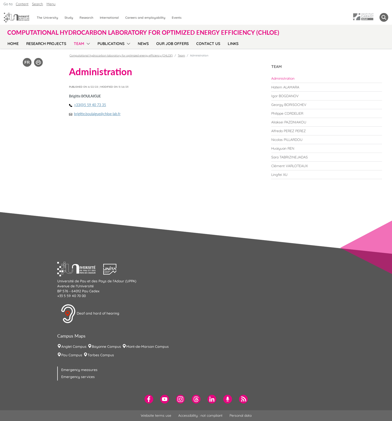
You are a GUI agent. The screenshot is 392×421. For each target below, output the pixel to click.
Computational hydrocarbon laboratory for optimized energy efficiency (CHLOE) (121, 55)
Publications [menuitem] (111, 43)
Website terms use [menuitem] (156, 415)
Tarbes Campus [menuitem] (101, 355)
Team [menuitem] (79, 43)
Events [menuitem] (177, 17)
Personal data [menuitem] (241, 415)
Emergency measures (79, 370)
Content (22, 4)
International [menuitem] (109, 17)
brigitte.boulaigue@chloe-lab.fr (97, 114)
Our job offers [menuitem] (172, 43)
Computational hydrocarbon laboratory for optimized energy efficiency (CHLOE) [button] (143, 32)
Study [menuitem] (68, 17)
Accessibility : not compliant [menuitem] (200, 415)
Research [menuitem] (86, 17)
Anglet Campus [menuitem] (73, 346)
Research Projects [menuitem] (46, 43)
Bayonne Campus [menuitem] (106, 346)
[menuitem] (326, 78)
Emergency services (78, 377)
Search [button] (37, 4)
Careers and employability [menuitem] (145, 17)
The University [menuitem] (47, 17)
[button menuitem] (384, 17)
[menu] (87, 43)
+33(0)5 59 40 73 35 (90, 105)
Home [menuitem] (13, 43)
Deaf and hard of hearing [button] (90, 314)
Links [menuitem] (233, 43)
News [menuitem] (143, 43)
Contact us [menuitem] (208, 43)
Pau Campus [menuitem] (71, 355)
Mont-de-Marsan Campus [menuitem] (147, 346)
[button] (80, 268)
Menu (51, 4)
